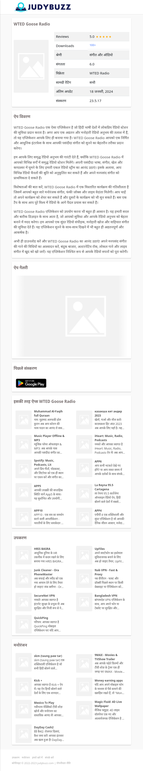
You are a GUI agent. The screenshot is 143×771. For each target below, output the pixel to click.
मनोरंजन (26, 757)
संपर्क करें (49, 757)
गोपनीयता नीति (63, 763)
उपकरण (15, 757)
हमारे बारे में (37, 757)
